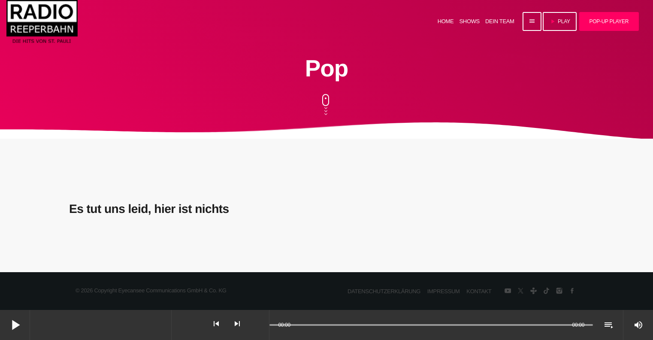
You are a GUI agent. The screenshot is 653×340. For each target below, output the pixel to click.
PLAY (559, 21)
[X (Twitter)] (520, 291)
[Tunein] (533, 291)
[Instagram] (559, 291)
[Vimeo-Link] (42, 21)
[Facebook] (572, 291)
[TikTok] (546, 291)
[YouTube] (508, 291)
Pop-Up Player (609, 21)
